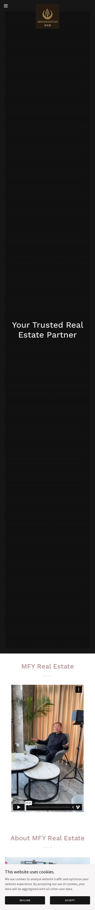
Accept (70, 900)
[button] (8, 6)
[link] (47, 5)
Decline (25, 900)
